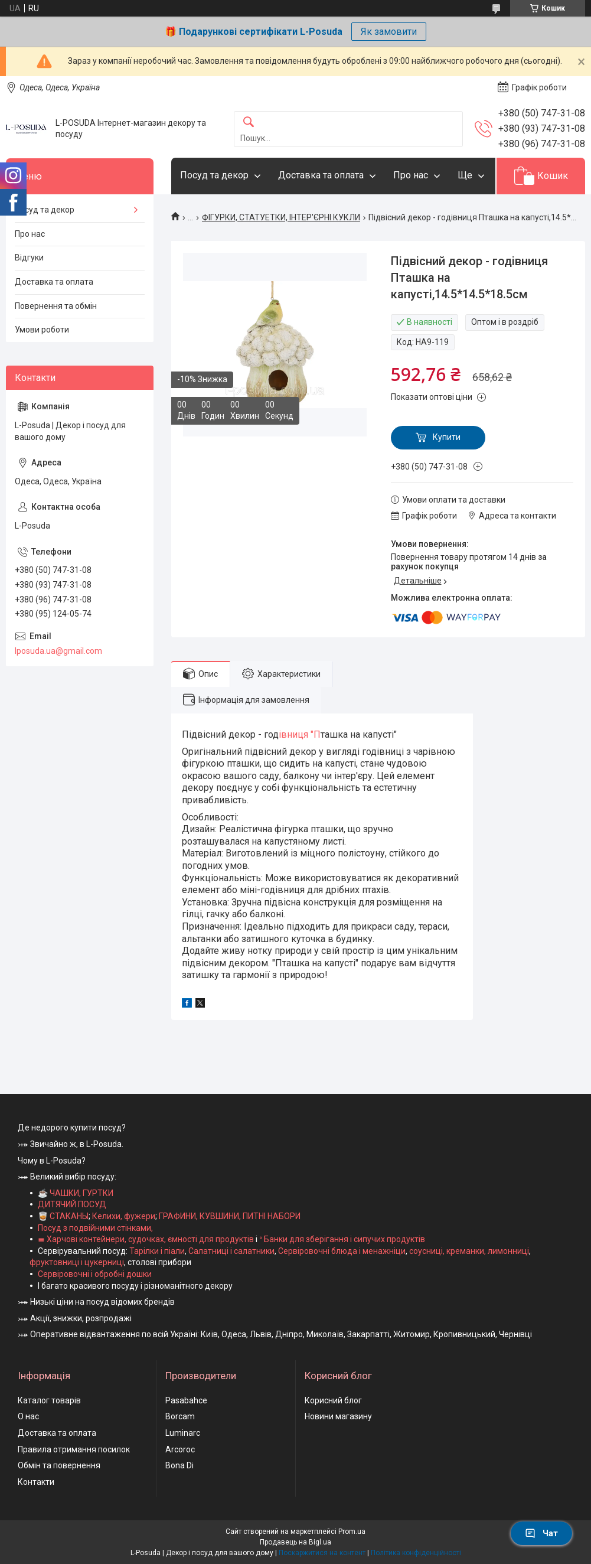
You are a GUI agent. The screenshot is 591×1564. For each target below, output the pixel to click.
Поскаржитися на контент (322, 1553)
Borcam (180, 1416)
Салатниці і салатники (231, 1251)
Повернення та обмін (56, 306)
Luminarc (182, 1433)
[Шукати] (248, 122)
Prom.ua (351, 1531)
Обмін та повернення (59, 1465)
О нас (28, 1416)
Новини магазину (338, 1416)
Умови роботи (42, 329)
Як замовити (389, 31)
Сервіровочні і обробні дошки (95, 1274)
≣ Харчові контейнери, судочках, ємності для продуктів (146, 1239)
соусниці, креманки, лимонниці (469, 1251)
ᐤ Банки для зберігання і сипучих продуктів (342, 1239)
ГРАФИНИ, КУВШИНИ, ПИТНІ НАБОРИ (230, 1216)
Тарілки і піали (157, 1251)
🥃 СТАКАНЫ (63, 1216)
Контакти (36, 1482)
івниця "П (300, 734)
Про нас (410, 175)
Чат (541, 1533)
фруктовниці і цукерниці (77, 1262)
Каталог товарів (49, 1400)
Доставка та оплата (321, 175)
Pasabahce (186, 1400)
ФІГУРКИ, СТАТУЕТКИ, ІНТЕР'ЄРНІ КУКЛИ (281, 217)
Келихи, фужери (123, 1216)
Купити (447, 437)
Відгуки (29, 257)
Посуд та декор (214, 175)
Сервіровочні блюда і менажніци (342, 1251)
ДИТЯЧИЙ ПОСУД (72, 1204)
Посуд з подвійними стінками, (95, 1228)
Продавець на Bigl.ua (295, 1542)
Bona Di (179, 1465)
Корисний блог (333, 1400)
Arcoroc (180, 1449)
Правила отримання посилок (74, 1449)
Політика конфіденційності (416, 1553)
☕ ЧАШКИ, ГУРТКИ (75, 1193)
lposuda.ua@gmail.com (58, 651)
